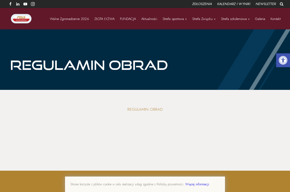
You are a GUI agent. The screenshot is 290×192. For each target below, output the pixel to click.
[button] (283, 60)
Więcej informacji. (197, 184)
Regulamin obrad (145, 109)
